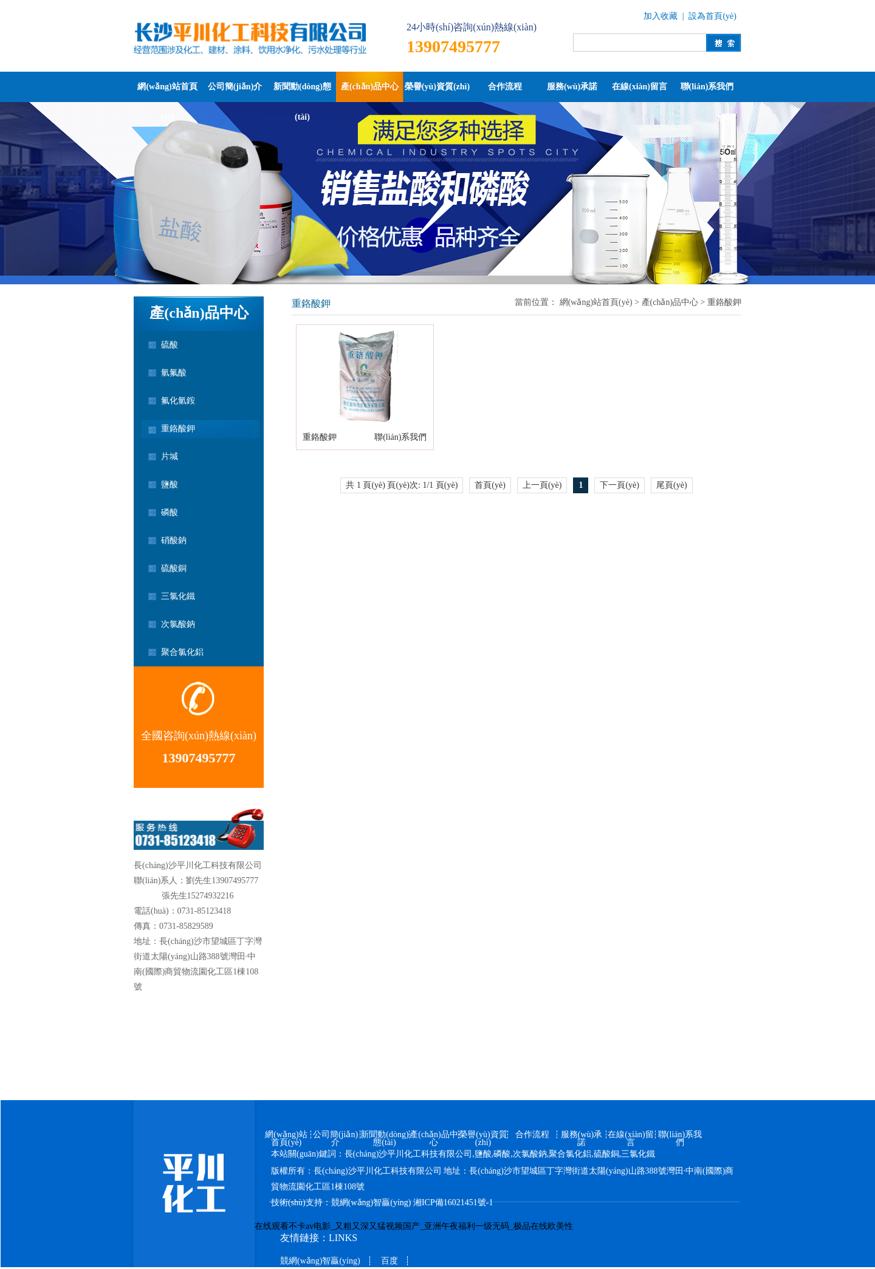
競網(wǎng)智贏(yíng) (371, 1202)
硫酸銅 (174, 568)
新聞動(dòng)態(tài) (302, 92)
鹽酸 (169, 484)
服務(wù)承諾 (572, 86)
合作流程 (505, 86)
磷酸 (169, 512)
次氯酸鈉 (178, 624)
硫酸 (169, 344)
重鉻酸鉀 (178, 428)
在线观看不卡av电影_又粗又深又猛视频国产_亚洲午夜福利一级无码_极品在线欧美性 (414, 1226)
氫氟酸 (174, 372)
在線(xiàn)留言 (639, 86)
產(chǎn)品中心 (370, 86)
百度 (389, 1260)
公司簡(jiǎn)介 (235, 86)
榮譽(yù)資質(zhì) (437, 86)
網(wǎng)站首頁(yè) (167, 92)
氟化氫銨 (178, 400)
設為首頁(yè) (712, 16)
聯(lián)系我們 (707, 86)
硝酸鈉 (174, 540)
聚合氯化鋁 (182, 652)
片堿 (169, 456)
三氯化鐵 (178, 596)
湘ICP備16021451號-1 (453, 1202)
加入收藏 (660, 16)
